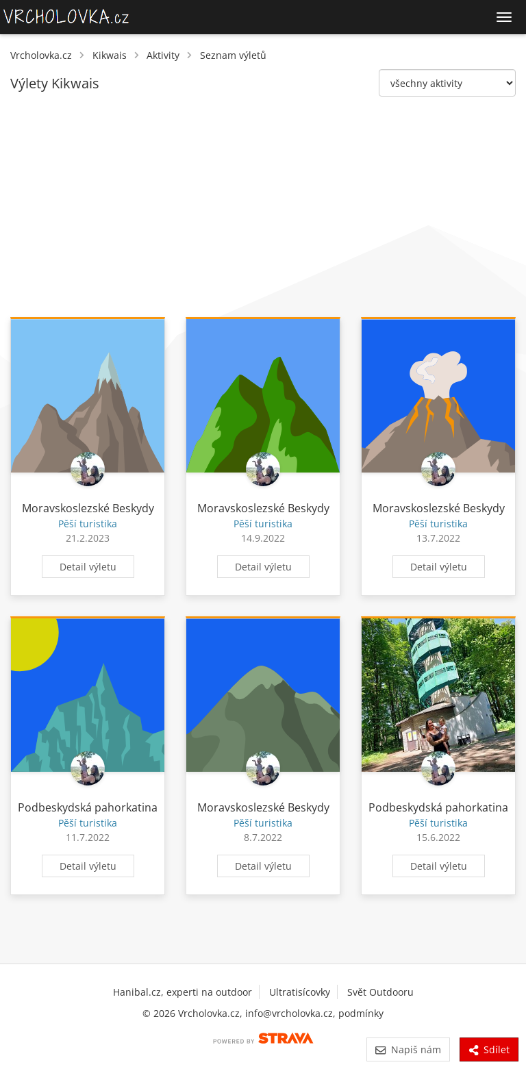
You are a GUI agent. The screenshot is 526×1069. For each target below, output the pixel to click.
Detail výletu (88, 566)
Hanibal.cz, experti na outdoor (182, 991)
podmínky (361, 1013)
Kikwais (109, 55)
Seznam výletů (233, 55)
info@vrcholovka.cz (289, 1013)
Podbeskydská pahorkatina (88, 807)
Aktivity (163, 55)
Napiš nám (407, 1049)
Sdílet (489, 1049)
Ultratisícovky (299, 991)
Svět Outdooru (380, 991)
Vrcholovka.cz (41, 55)
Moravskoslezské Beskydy (88, 508)
